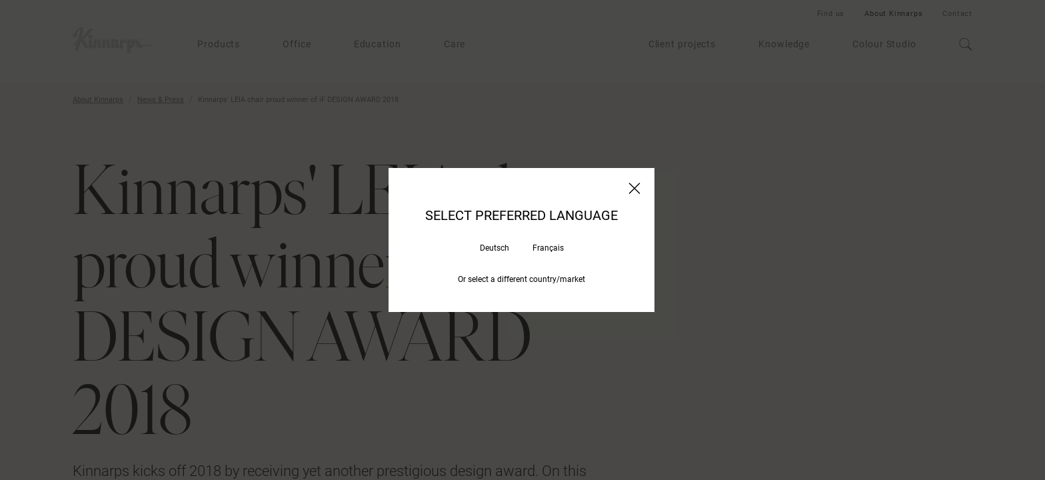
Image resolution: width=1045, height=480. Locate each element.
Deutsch (494, 248)
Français (548, 248)
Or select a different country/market (521, 279)
